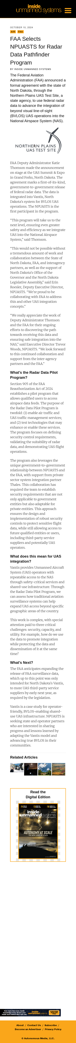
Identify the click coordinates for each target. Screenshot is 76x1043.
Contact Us (34, 1025)
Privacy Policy (53, 1029)
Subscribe (51, 1025)
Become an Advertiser (28, 1029)
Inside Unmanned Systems (32, 69)
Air (13, 31)
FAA (20, 31)
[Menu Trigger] (68, 10)
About (20, 1025)
